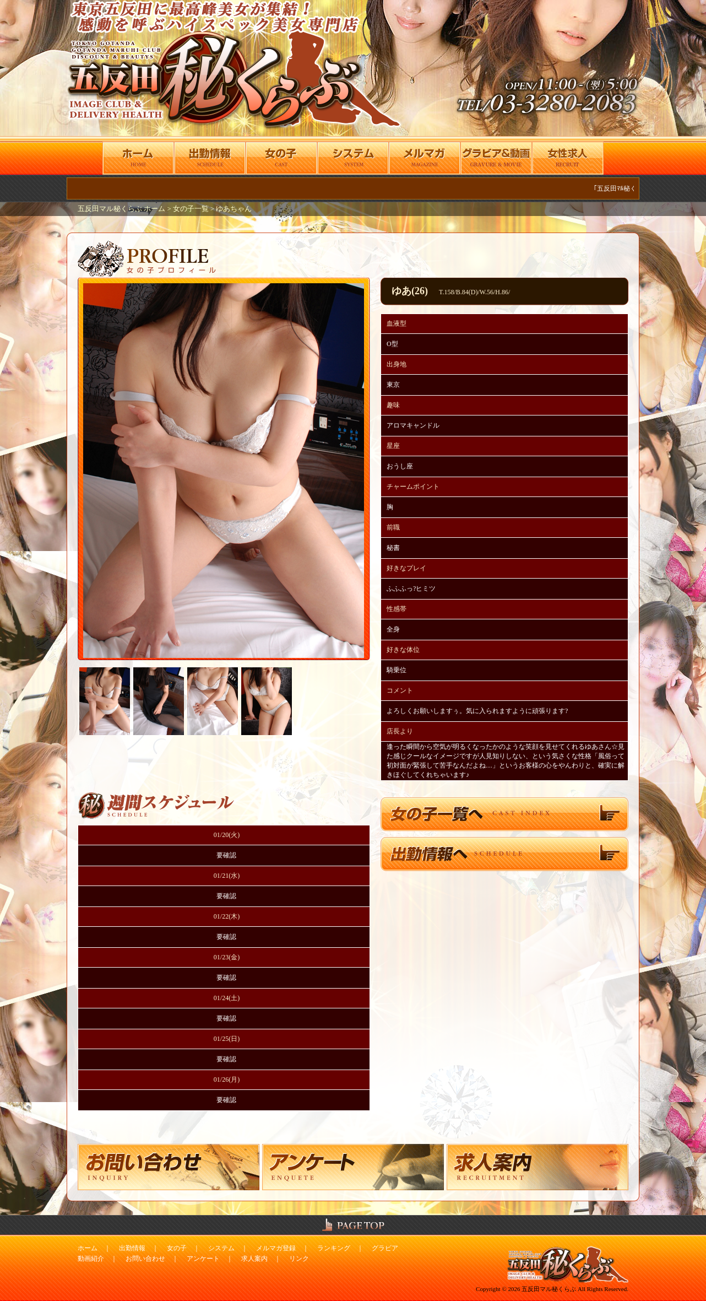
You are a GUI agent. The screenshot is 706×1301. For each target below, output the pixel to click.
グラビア (385, 1248)
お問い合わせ (145, 1258)
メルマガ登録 (276, 1248)
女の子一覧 (191, 209)
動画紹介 (91, 1258)
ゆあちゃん (234, 209)
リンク (299, 1258)
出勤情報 (132, 1248)
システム (221, 1248)
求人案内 (254, 1258)
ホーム (87, 1248)
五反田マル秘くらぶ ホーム (122, 209)
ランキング (333, 1248)
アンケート (203, 1258)
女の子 (177, 1248)
